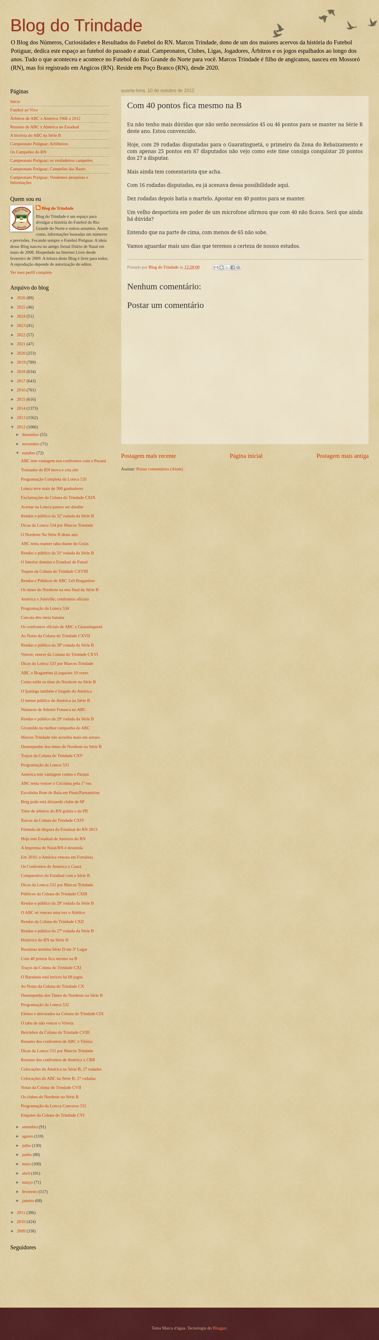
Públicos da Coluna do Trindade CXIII (54, 893)
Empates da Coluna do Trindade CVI (53, 1115)
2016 (22, 390)
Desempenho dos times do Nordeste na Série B (61, 746)
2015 (22, 399)
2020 (22, 353)
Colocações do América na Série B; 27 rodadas (61, 1069)
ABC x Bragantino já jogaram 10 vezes (54, 672)
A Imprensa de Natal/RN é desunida (52, 847)
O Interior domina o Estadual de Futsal (54, 562)
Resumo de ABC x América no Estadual (44, 127)
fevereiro (30, 1191)
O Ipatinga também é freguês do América (56, 691)
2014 (22, 408)
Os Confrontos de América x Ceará (51, 866)
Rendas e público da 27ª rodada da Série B (57, 931)
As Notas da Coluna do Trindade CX (52, 986)
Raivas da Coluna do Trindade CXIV (53, 820)
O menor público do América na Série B (55, 700)
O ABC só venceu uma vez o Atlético (53, 912)
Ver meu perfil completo (31, 272)
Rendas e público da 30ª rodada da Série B (57, 645)
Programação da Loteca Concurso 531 (54, 1105)
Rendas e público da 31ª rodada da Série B (57, 553)
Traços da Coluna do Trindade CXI (51, 967)
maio (26, 1164)
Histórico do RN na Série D (45, 940)
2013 (22, 417)
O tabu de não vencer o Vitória (47, 1023)
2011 (22, 1212)
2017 (22, 381)
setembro (30, 1126)
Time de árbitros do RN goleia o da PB (54, 811)
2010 (22, 1221)
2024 (22, 316)
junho (27, 1154)
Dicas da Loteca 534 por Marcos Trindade (57, 525)
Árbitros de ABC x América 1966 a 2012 (45, 118)
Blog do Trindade (76, 25)
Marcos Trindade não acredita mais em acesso (60, 737)
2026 (22, 297)
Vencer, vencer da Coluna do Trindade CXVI (59, 654)
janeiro (28, 1200)
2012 (22, 427)
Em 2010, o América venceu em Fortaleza (57, 857)
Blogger (220, 1328)
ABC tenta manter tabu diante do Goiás (55, 543)
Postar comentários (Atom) (159, 469)
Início (15, 101)
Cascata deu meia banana (42, 617)
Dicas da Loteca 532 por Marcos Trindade (57, 884)
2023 (22, 325)
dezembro (31, 434)
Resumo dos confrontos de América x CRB (58, 1059)
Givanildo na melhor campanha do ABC (55, 728)
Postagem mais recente (148, 456)
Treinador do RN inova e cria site (49, 469)
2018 (22, 371)
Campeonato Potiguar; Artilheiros (39, 143)
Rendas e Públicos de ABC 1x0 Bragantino (58, 580)
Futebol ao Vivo (24, 110)
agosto (28, 1136)
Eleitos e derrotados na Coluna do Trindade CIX (62, 1013)
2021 (22, 343)
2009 (22, 1231)
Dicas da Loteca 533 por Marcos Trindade (57, 663)
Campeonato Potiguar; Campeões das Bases (47, 169)
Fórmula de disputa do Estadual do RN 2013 (59, 829)
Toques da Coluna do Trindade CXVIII (54, 571)
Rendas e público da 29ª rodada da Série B (57, 719)
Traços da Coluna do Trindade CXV (52, 755)
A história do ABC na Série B (35, 135)
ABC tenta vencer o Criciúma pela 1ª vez (56, 783)
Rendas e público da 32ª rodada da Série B (57, 516)
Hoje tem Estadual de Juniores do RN (53, 838)
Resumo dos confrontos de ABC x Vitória (56, 1041)
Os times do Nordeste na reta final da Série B (60, 589)
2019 (22, 362)
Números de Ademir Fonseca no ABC (53, 709)
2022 (22, 334)
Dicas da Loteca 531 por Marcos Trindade (57, 1050)
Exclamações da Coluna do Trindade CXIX (58, 497)
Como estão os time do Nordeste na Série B (58, 681)
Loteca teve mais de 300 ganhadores (52, 488)
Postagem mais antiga (342, 456)
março (28, 1182)
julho (27, 1145)
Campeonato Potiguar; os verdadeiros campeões (51, 160)
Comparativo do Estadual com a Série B (55, 875)
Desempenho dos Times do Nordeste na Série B (62, 995)
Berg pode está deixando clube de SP (53, 801)
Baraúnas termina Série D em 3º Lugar (54, 949)
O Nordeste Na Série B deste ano (49, 534)
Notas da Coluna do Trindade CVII (51, 1087)
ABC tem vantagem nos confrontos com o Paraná (63, 460)
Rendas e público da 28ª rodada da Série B (57, 903)
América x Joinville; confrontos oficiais (55, 599)
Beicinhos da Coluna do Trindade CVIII (55, 1032)
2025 (22, 307)
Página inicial (246, 456)
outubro (29, 453)
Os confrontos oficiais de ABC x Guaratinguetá (61, 626)
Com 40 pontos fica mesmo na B (49, 958)
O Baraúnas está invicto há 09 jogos (52, 977)
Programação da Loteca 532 (45, 1004)
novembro (31, 444)
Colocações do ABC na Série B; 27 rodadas (58, 1078)
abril (26, 1173)
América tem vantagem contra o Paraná (55, 774)
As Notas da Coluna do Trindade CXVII (55, 635)
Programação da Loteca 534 (45, 608)
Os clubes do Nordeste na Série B (50, 1096)
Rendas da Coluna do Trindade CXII (52, 921)
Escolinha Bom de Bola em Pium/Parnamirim (60, 792)
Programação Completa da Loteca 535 (54, 479)
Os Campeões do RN (28, 152)
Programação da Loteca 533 (45, 765)
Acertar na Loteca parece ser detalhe (52, 507)
